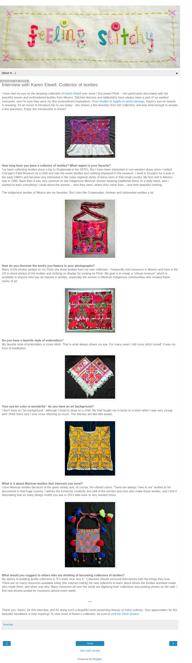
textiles (104, 101)
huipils (117, 101)
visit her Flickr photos (125, 614)
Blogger (97, 659)
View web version (90, 650)
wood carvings (134, 101)
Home (90, 643)
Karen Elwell (72, 93)
